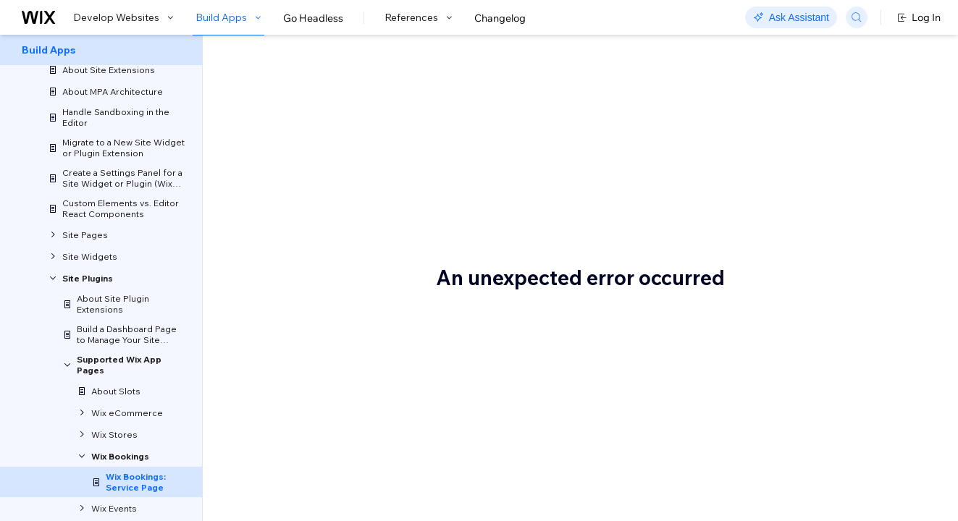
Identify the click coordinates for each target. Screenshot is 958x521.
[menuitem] (101, 50)
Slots (783, 115)
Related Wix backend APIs (833, 158)
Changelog (500, 18)
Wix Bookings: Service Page (393, 84)
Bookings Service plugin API (837, 136)
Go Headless (313, 18)
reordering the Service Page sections (385, 272)
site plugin (624, 150)
